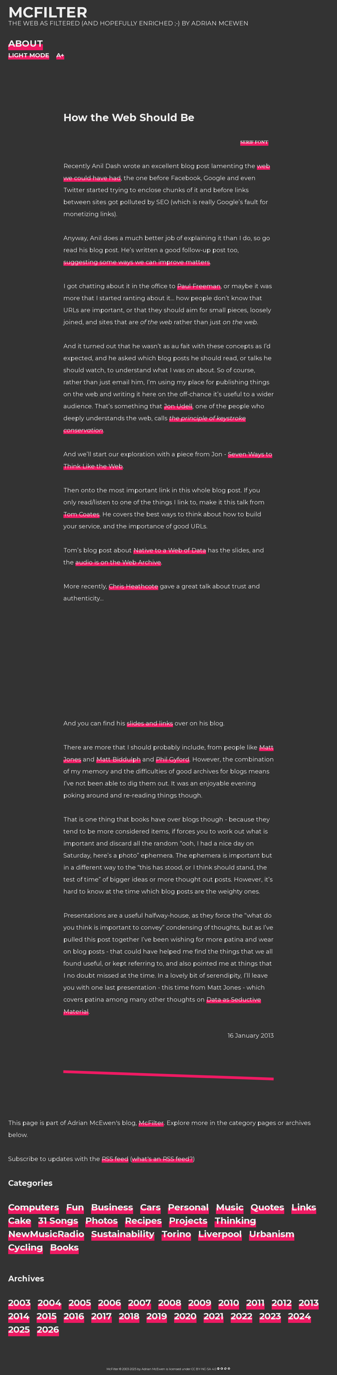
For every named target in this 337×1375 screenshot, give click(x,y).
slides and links (150, 723)
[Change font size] (60, 55)
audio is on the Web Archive (118, 562)
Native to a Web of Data (169, 550)
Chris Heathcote (133, 586)
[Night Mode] (28, 55)
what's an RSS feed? (162, 1159)
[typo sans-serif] (254, 142)
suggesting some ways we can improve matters (136, 262)
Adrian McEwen (153, 1369)
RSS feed (115, 1159)
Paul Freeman (199, 286)
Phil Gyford (172, 759)
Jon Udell (178, 406)
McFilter (47, 12)
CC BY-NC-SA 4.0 (203, 1369)
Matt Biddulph (118, 759)
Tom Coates (81, 514)
